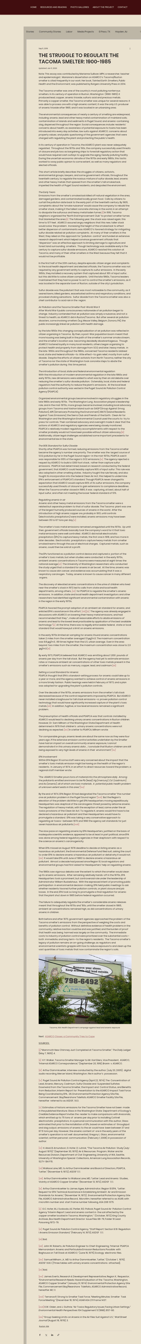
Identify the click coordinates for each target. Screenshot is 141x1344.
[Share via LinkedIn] (52, 1335)
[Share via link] (58, 1335)
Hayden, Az (121, 31)
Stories (30, 31)
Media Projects (85, 31)
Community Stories (50, 31)
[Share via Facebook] (40, 1335)
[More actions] (130, 48)
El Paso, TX (104, 31)
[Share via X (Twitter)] (46, 1335)
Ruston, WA (44, 1326)
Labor (69, 31)
